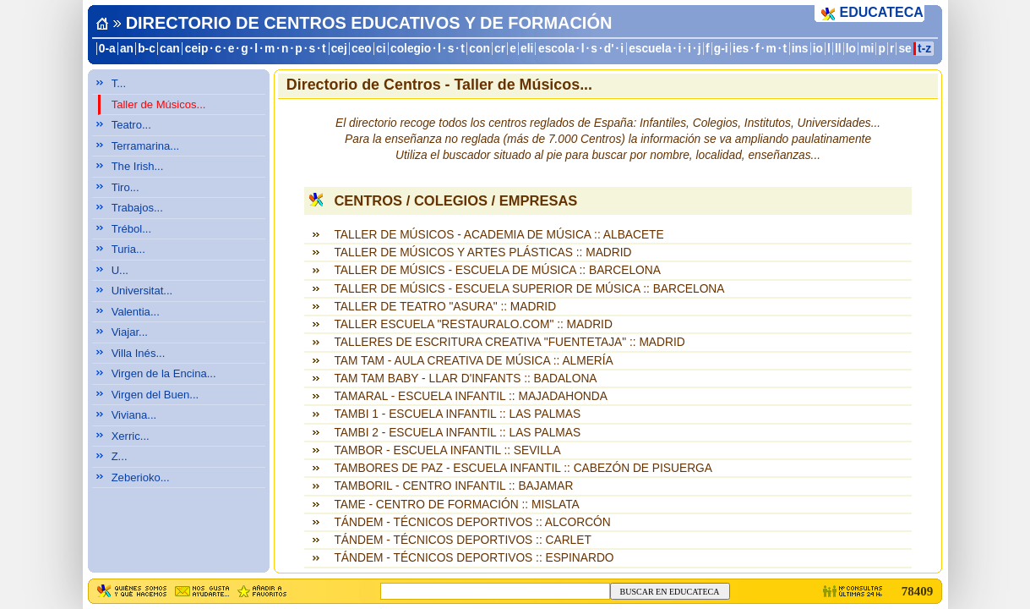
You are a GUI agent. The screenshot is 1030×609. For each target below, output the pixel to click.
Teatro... (131, 124)
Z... (120, 456)
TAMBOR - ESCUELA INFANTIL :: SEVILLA (447, 450)
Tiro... (125, 187)
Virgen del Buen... (155, 394)
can (170, 48)
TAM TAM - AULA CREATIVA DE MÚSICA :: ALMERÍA (473, 360)
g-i (721, 48)
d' (609, 48)
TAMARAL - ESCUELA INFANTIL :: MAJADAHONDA (470, 396)
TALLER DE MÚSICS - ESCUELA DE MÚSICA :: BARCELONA (497, 270)
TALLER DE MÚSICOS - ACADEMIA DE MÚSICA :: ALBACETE (498, 234)
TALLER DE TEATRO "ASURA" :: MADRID (445, 306)
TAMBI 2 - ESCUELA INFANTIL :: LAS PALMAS (457, 432)
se (904, 48)
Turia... (128, 249)
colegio (410, 48)
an (127, 48)
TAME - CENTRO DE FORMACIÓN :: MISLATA (456, 504)
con (479, 48)
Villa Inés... (139, 353)
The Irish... (138, 166)
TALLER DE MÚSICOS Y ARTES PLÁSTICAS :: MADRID (482, 252)
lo (851, 48)
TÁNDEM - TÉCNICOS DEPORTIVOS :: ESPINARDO (473, 557)
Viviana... (134, 415)
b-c (146, 48)
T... (119, 83)
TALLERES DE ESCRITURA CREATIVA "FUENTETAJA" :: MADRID (509, 342)
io (818, 48)
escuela (650, 48)
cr (499, 48)
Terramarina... (146, 146)
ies (741, 48)
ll (838, 48)
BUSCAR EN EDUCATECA (670, 591)
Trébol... (131, 228)
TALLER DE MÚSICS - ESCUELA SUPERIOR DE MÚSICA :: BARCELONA (529, 289)
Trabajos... (137, 207)
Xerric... (131, 436)
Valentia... (136, 311)
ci (380, 48)
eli (526, 48)
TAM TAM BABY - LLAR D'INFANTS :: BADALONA (465, 378)
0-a (107, 48)
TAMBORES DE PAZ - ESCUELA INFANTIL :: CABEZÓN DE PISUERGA (522, 468)
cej (339, 48)
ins (800, 48)
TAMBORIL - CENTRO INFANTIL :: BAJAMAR (453, 486)
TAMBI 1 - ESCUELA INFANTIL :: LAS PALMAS (457, 414)
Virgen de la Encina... (164, 373)
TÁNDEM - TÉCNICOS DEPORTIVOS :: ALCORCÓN (472, 522)
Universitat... (142, 290)
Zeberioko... (141, 477)
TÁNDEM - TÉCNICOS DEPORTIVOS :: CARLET (462, 540)
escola (556, 48)
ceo (362, 48)
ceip (197, 48)
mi (867, 48)
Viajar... (130, 332)
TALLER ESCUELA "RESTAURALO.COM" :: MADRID (473, 324)
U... (120, 270)
